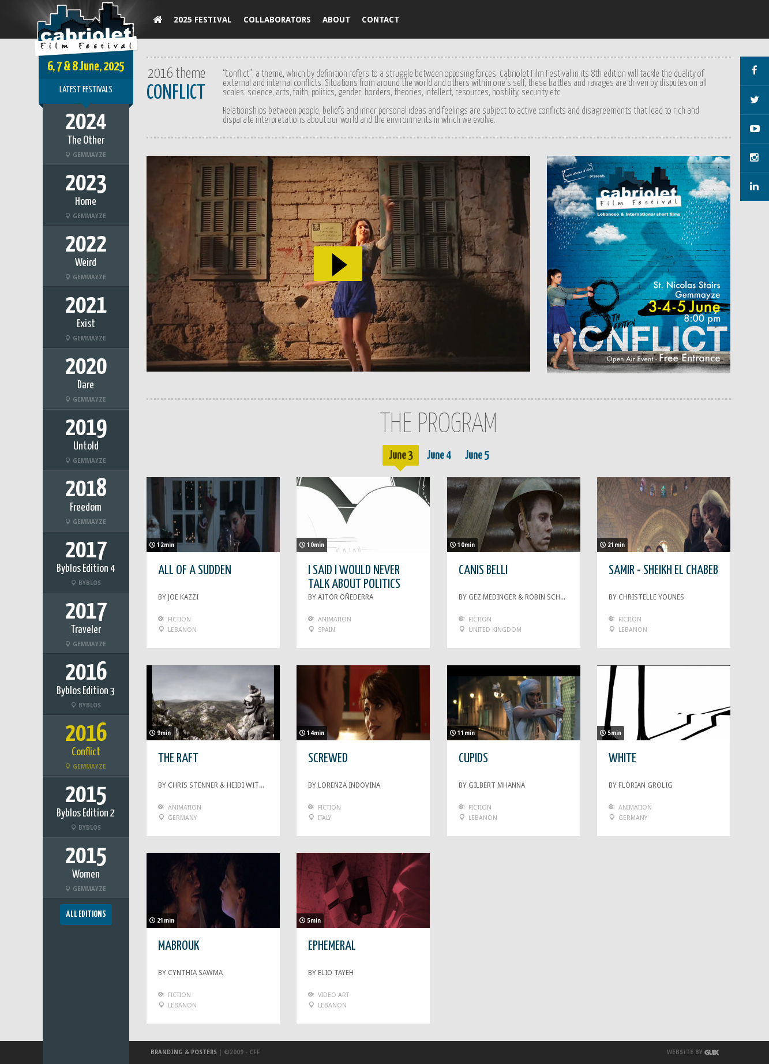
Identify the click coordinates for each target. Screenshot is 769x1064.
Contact (380, 19)
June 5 (476, 455)
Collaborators (277, 19)
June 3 (400, 455)
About (336, 19)
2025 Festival (203, 19)
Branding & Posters (184, 1052)
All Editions (86, 914)
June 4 (438, 455)
